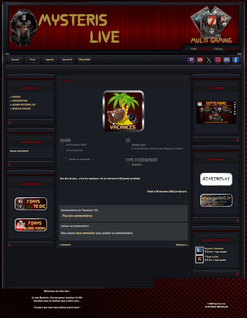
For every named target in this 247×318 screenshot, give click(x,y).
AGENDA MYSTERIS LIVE (24, 104)
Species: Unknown (214, 248)
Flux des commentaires (77, 216)
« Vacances (65, 244)
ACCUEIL (16, 96)
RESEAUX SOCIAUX (21, 108)
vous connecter (85, 233)
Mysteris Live (220, 303)
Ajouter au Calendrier (76, 159)
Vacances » (182, 244)
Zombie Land (138, 144)
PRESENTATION (19, 100)
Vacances (137, 164)
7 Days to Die (212, 256)
